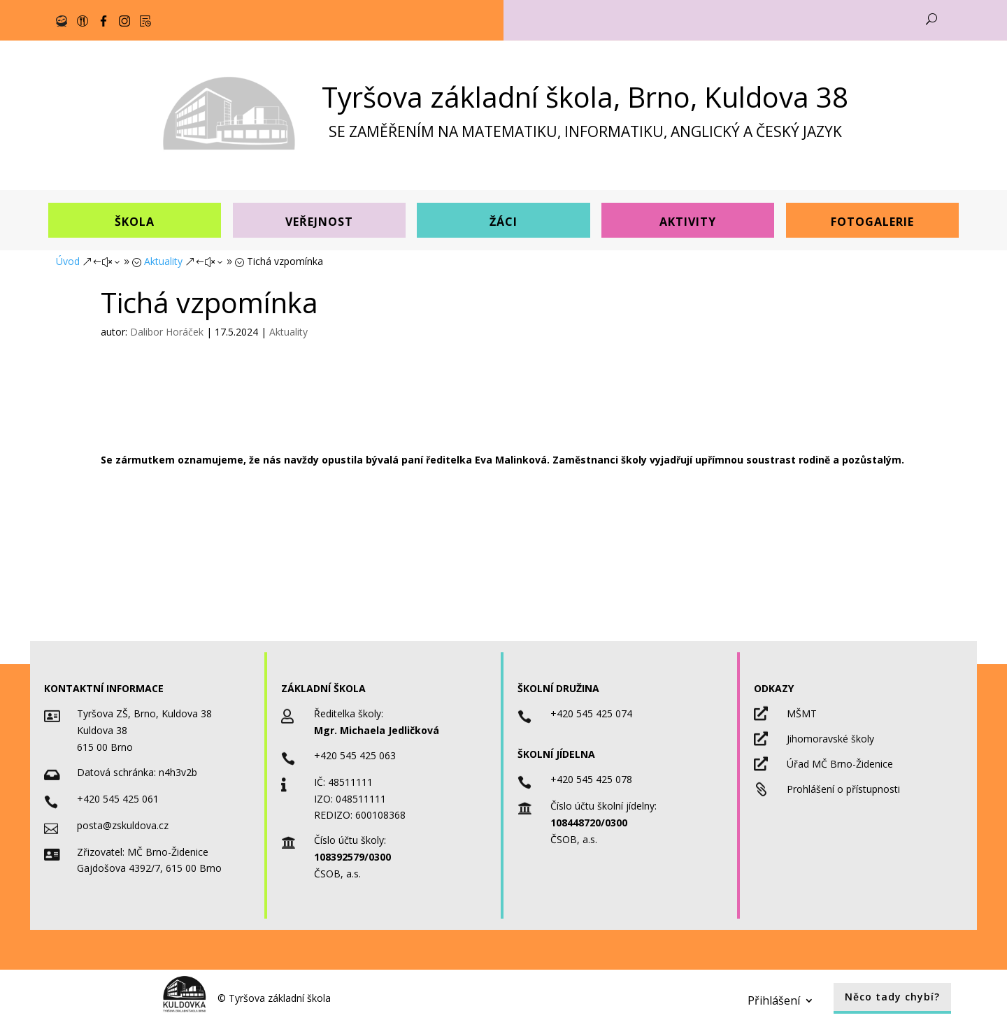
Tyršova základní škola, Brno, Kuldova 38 (585, 97)
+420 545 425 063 (355, 755)
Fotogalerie (872, 221)
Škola (135, 221)
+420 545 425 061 (118, 798)
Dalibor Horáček (166, 331)
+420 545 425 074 (591, 713)
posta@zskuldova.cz (123, 825)
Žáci (503, 221)
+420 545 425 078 (591, 779)
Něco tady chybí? (892, 996)
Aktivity (687, 221)
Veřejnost (319, 221)
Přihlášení (774, 999)
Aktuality (288, 331)
